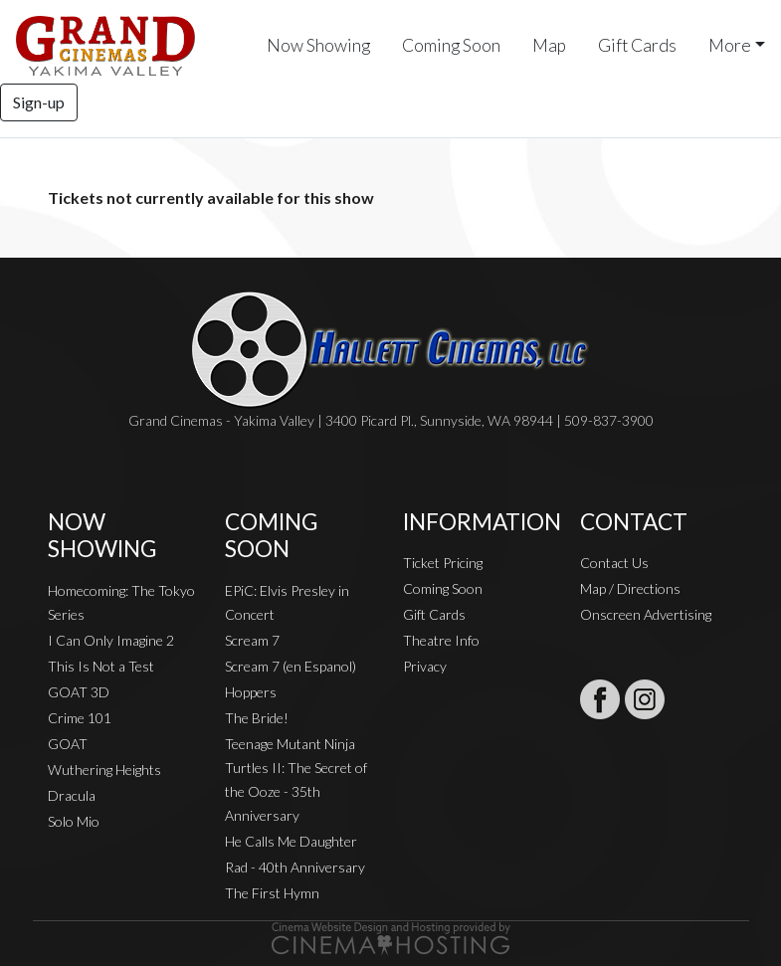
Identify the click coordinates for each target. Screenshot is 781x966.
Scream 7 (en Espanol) (290, 666)
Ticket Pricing (443, 562)
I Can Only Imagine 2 (111, 640)
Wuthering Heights (104, 769)
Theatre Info (441, 640)
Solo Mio (73, 821)
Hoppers (251, 691)
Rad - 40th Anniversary (295, 867)
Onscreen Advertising (645, 614)
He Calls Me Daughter (291, 841)
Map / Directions (630, 588)
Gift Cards (637, 45)
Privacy (425, 666)
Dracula (72, 795)
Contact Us (614, 562)
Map (549, 45)
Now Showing (318, 45)
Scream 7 (252, 640)
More (729, 45)
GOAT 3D (78, 691)
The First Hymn (272, 892)
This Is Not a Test (101, 666)
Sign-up (39, 102)
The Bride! (257, 717)
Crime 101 (79, 717)
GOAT (68, 743)
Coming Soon (451, 45)
